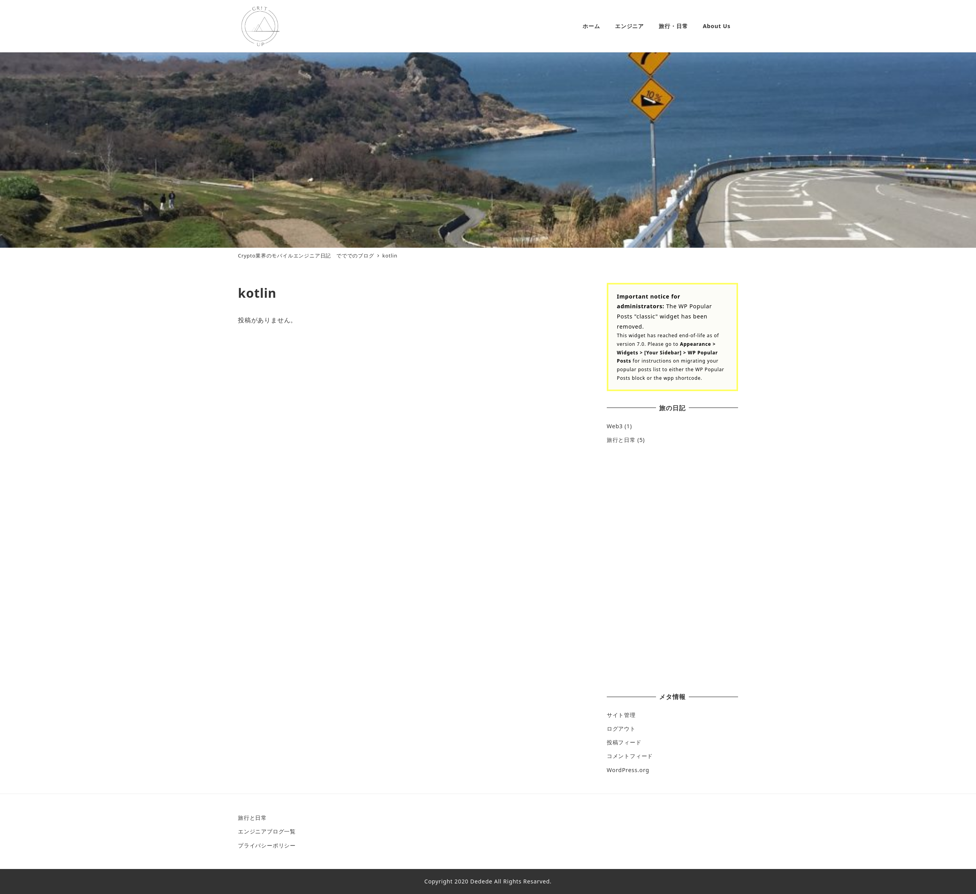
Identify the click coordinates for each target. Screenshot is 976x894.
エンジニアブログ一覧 (267, 831)
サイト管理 (621, 715)
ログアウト (621, 728)
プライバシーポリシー (267, 845)
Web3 (615, 426)
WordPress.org (628, 770)
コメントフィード (630, 756)
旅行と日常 (621, 439)
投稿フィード (624, 742)
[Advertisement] (672, 510)
